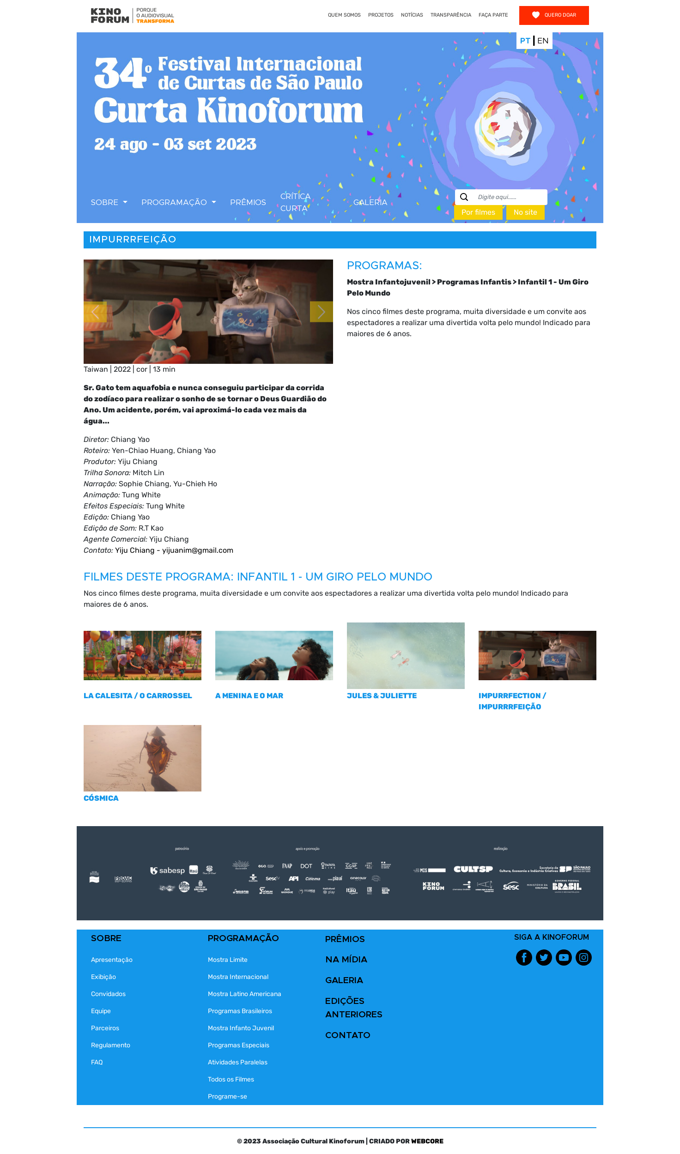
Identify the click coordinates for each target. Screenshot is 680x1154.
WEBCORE (427, 1141)
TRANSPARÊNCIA (451, 15)
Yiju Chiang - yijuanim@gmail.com (174, 550)
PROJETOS (381, 15)
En (543, 41)
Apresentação (112, 960)
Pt (525, 41)
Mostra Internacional (238, 977)
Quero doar (554, 15)
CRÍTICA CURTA (295, 202)
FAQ (97, 1062)
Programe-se (227, 1096)
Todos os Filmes (231, 1079)
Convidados (108, 994)
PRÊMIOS (248, 202)
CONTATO (347, 1035)
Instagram (584, 957)
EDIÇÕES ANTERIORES (353, 1008)
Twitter (544, 957)
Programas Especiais (238, 1045)
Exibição (103, 977)
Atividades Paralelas (237, 1062)
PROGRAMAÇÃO (243, 938)
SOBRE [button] (106, 202)
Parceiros (105, 1028)
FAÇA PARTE (493, 15)
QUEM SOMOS (344, 15)
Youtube (564, 957)
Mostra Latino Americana (244, 994)
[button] (95, 312)
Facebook (524, 957)
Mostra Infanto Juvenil (241, 1028)
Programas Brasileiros (240, 1011)
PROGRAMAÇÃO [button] (175, 202)
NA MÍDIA (346, 959)
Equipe (101, 1011)
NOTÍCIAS (412, 15)
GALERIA (370, 202)
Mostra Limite (228, 960)
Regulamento (110, 1045)
